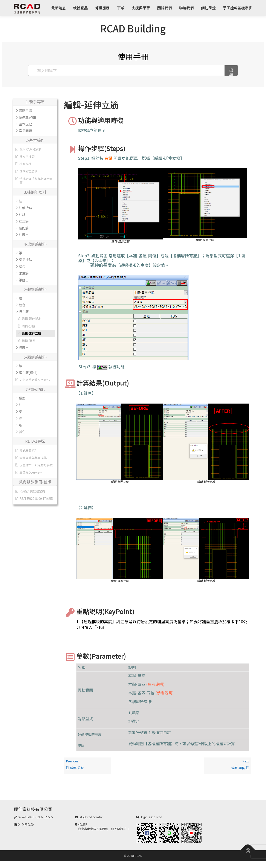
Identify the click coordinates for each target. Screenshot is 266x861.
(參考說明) (155, 684)
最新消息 (58, 8)
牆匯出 (24, 347)
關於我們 (164, 8)
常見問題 (25, 130)
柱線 (22, 214)
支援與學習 (141, 8)
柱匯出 (24, 234)
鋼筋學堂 (208, 8)
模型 (22, 398)
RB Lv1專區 (35, 441)
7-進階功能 (35, 389)
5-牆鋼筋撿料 (35, 289)
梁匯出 (24, 279)
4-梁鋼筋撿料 (35, 244)
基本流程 (25, 124)
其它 (22, 431)
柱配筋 (24, 228)
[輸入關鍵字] (126, 70)
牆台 (22, 304)
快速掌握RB (27, 117)
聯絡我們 (186, 8)
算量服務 (102, 8)
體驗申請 (25, 110)
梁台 (22, 266)
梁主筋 (24, 273)
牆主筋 (24, 311)
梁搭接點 (25, 259)
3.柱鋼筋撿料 (35, 192)
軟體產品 (80, 8)
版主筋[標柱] (28, 372)
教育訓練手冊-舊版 (35, 482)
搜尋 (231, 71)
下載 (120, 8)
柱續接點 (25, 207)
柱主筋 (24, 221)
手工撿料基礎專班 (237, 8)
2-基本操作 (35, 140)
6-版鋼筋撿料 (35, 357)
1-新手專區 (35, 101)
